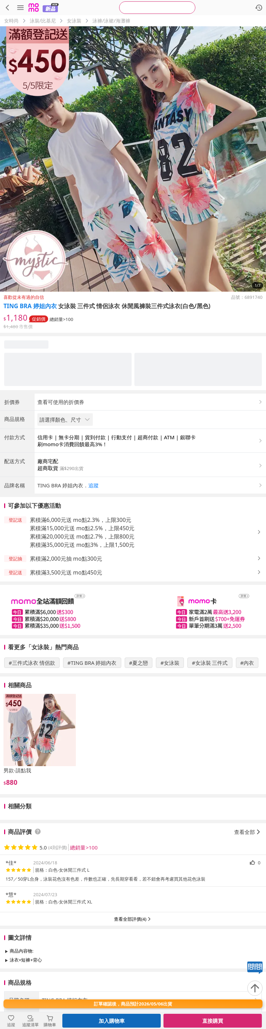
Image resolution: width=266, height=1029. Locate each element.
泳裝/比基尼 (43, 20)
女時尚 (11, 20)
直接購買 (212, 1020)
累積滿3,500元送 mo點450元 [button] (66, 572)
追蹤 (93, 485)
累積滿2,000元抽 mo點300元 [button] (66, 558)
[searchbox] (157, 7)
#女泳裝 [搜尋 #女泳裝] (169, 662)
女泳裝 (74, 20)
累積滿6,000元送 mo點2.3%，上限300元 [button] (80, 520)
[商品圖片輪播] (133, 159)
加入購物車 (112, 1020)
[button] (150, 485)
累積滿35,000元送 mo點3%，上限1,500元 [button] (82, 545)
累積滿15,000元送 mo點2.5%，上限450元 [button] (82, 528)
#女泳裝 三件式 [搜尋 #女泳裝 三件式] (210, 662)
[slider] (133, 610)
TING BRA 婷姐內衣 (30, 306)
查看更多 (133, 975)
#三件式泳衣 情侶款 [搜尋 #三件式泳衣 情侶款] (32, 662)
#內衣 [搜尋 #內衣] (247, 662)
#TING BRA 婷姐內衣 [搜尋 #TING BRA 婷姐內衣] (92, 662)
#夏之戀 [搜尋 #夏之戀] (138, 662)
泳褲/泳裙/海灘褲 (111, 20)
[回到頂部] (255, 988)
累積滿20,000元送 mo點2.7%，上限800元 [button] (82, 536)
